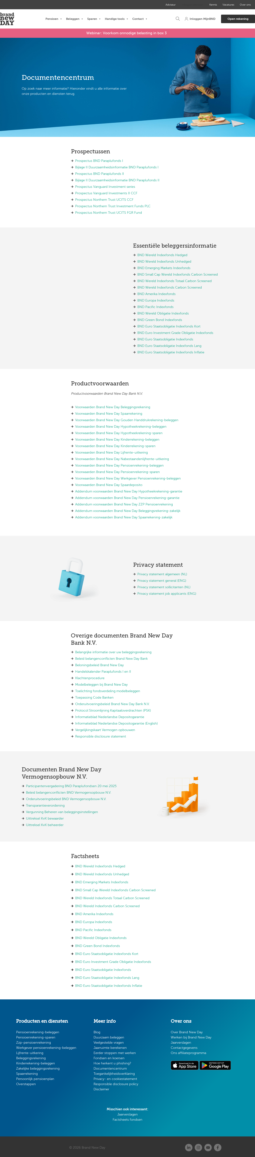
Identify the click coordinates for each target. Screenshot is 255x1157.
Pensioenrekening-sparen (35, 1036)
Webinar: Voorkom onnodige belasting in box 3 (126, 32)
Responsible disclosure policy (116, 1082)
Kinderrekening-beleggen (35, 1061)
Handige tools (117, 19)
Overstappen (26, 1082)
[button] (161, 19)
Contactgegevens (184, 1046)
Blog (97, 1030)
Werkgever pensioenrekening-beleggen (46, 1046)
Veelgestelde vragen (109, 1041)
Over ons (230, 4)
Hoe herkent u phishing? (112, 1061)
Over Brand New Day (187, 1030)
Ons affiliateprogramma (188, 1051)
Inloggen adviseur (180, 4)
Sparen (94, 19)
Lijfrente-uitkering (29, 1051)
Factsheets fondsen (127, 1118)
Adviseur (159, 4)
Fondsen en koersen (109, 1056)
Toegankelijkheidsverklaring (114, 1072)
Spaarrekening (27, 1072)
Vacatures (214, 4)
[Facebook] (217, 1146)
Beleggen (75, 19)
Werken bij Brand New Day (191, 1036)
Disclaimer (101, 1087)
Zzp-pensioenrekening (33, 1041)
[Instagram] (198, 1146)
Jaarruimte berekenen (110, 1046)
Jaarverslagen (127, 1113)
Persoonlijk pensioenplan (35, 1077)
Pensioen (53, 19)
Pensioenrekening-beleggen (37, 1030)
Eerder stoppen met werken (115, 1051)
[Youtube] (208, 1146)
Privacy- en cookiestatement (115, 1077)
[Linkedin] (188, 1146)
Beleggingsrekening (31, 1056)
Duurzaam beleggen (109, 1036)
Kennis (199, 4)
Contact (140, 19)
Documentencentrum (110, 1067)
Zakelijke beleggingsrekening (38, 1067)
